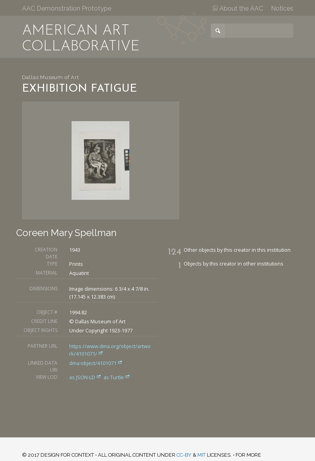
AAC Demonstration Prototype (66, 8)
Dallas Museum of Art (50, 77)
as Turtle (116, 377)
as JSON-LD (86, 377)
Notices (282, 8)
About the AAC (238, 8)
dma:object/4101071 (96, 363)
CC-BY (184, 455)
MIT (201, 455)
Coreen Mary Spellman (66, 232)
